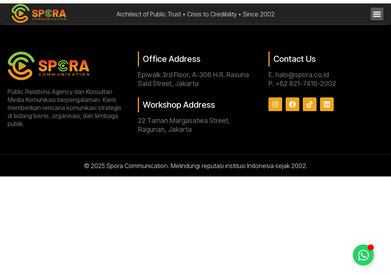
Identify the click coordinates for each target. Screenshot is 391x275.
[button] (377, 14)
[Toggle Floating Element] (363, 254)
